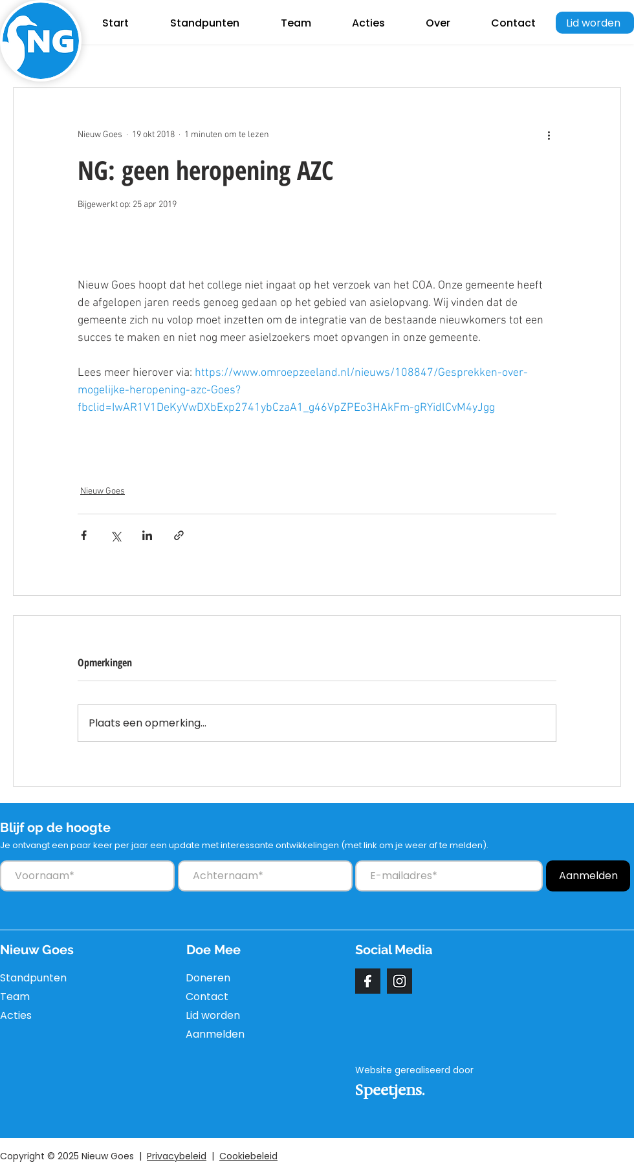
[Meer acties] (548, 134)
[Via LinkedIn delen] (147, 535)
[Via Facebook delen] (84, 535)
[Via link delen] (179, 535)
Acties (16, 1015)
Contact (207, 996)
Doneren (208, 977)
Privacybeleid (176, 1156)
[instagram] (399, 981)
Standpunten (31, 977)
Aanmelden (215, 1034)
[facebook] (367, 981)
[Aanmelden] (588, 875)
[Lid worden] (595, 23)
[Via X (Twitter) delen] (115, 535)
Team (15, 996)
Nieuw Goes (102, 491)
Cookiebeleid (248, 1156)
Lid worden (213, 1015)
